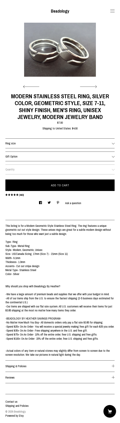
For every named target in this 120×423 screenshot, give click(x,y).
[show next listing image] (88, 86)
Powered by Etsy (14, 416)
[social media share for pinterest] (57, 201)
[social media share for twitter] (49, 201)
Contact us (11, 402)
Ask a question (73, 203)
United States (63, 128)
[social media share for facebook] (40, 201)
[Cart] (109, 411)
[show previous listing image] (32, 86)
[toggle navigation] (112, 11)
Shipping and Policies (17, 406)
